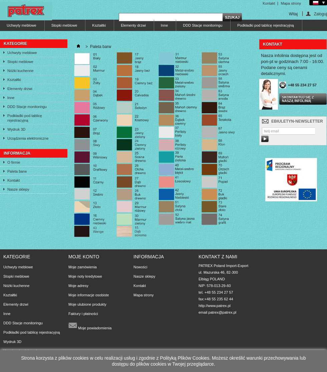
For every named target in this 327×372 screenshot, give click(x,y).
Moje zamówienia (82, 267)
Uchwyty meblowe (21, 25)
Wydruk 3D (16, 129)
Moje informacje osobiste (88, 295)
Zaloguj (320, 14)
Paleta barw (17, 171)
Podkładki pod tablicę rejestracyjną (265, 25)
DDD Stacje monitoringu (202, 25)
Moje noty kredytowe (85, 276)
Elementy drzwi (133, 25)
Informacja (17, 153)
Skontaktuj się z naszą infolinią (298, 99)
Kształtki (99, 25)
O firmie (13, 162)
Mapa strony (291, 3)
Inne (164, 25)
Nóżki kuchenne (20, 71)
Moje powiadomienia (89, 325)
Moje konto (83, 256)
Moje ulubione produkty (87, 304)
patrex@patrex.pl (222, 312)
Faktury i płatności (83, 314)
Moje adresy (78, 286)
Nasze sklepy (18, 189)
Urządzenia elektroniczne (28, 138)
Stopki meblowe (64, 25)
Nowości (140, 267)
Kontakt (269, 3)
